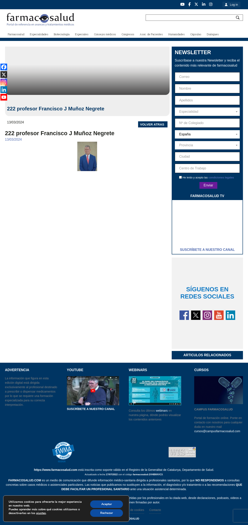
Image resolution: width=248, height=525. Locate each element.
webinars (162, 410)
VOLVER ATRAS (152, 124)
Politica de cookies (132, 510)
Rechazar (106, 513)
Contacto (155, 510)
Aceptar (106, 504)
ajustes (41, 513)
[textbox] (207, 112)
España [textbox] (185, 134)
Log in (234, 4)
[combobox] (207, 111)
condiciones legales (221, 177)
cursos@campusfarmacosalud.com (217, 431)
